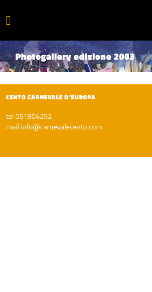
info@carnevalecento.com (61, 126)
